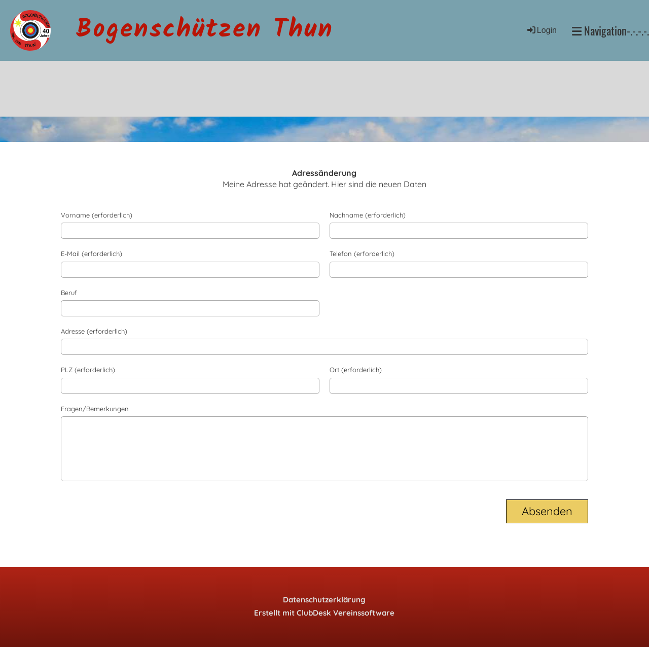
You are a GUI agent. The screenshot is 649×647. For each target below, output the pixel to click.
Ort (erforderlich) (356, 370)
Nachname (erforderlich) (368, 215)
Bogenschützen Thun (205, 30)
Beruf (69, 293)
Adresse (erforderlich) (94, 331)
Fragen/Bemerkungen (95, 409)
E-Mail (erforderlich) (91, 253)
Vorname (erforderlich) (96, 215)
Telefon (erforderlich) (362, 253)
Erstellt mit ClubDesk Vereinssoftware (324, 613)
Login (541, 30)
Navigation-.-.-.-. (610, 31)
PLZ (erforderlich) (88, 370)
